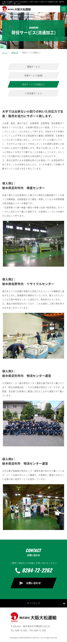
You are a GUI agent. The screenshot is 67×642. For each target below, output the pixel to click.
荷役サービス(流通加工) (33, 84)
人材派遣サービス (33, 93)
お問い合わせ (33, 583)
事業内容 (14, 52)
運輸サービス (33, 66)
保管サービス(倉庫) (33, 75)
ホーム (4, 52)
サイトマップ (33, 603)
